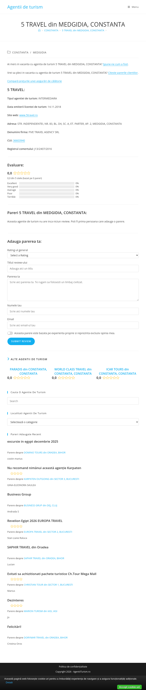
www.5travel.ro (28, 115)
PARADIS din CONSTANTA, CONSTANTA (28, 371)
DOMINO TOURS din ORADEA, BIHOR (44, 452)
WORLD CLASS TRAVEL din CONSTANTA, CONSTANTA (73, 371)
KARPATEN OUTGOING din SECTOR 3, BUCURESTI (51, 479)
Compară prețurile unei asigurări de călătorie (34, 81)
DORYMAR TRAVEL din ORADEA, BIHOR (46, 637)
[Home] (39, 30)
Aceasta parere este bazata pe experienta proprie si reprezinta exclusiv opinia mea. (64, 333)
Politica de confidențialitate (73, 666)
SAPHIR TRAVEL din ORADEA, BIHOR (44, 558)
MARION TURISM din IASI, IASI (40, 611)
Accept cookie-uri (129, 687)
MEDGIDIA (39, 52)
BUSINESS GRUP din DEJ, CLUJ (40, 505)
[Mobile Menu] (133, 7)
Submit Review (21, 341)
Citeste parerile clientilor (123, 72)
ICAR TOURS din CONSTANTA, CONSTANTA (117, 371)
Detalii (9, 682)
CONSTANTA (20, 52)
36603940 (19, 140)
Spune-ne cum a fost (115, 64)
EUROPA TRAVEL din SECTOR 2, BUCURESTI (48, 531)
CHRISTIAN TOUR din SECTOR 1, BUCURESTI (48, 584)
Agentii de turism (25, 7)
